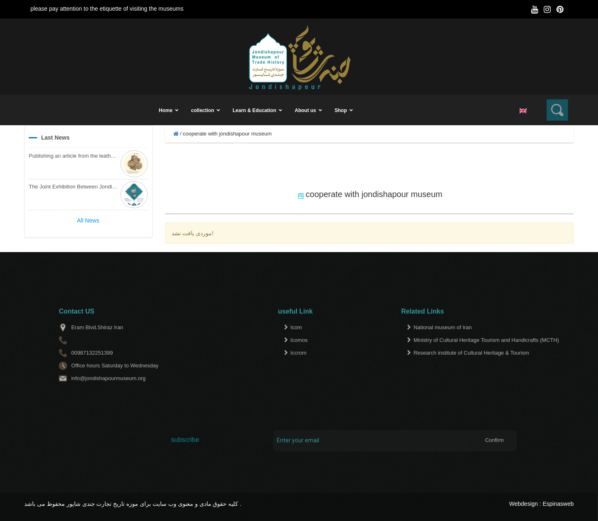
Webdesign (523, 503)
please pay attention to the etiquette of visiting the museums (106, 8)
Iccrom (298, 367)
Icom (296, 341)
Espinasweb (558, 503)
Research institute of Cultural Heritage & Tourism (471, 367)
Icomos (299, 354)
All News (88, 220)
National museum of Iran (442, 341)
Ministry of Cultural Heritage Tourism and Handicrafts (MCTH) (486, 354)
